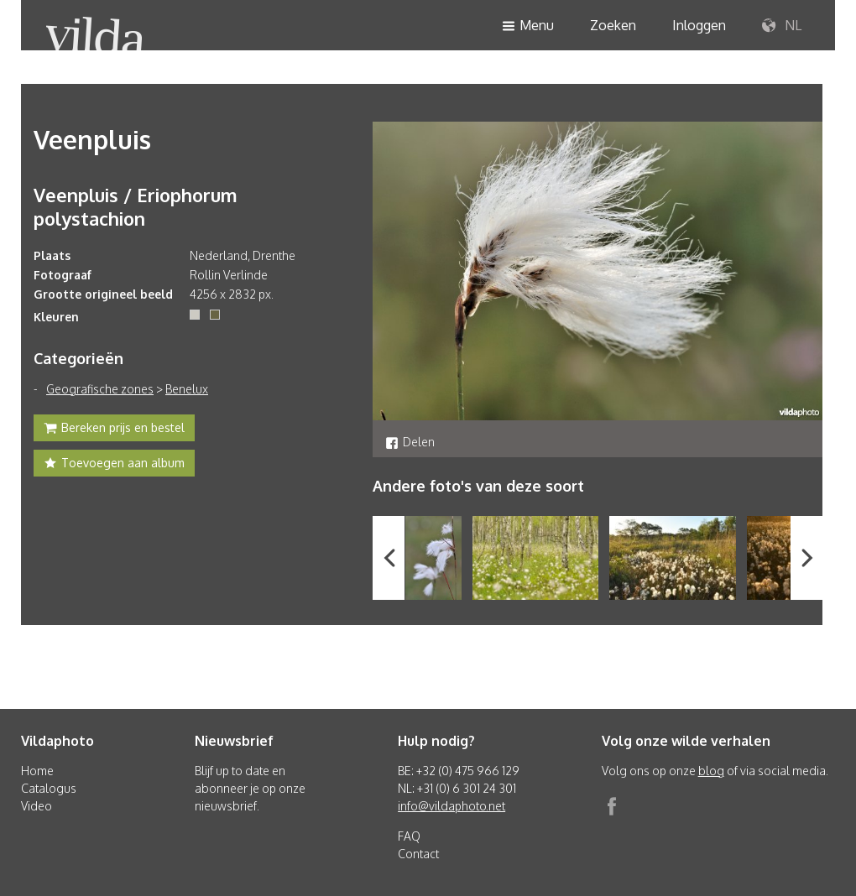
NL (781, 26)
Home (37, 770)
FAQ (409, 836)
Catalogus (48, 788)
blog (711, 770)
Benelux (186, 389)
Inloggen (699, 25)
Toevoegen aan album (114, 465)
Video (36, 806)
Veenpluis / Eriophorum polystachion (135, 206)
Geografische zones (100, 389)
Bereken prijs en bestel (114, 429)
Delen (410, 442)
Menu (528, 26)
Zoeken (613, 25)
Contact (418, 854)
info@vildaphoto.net (451, 806)
